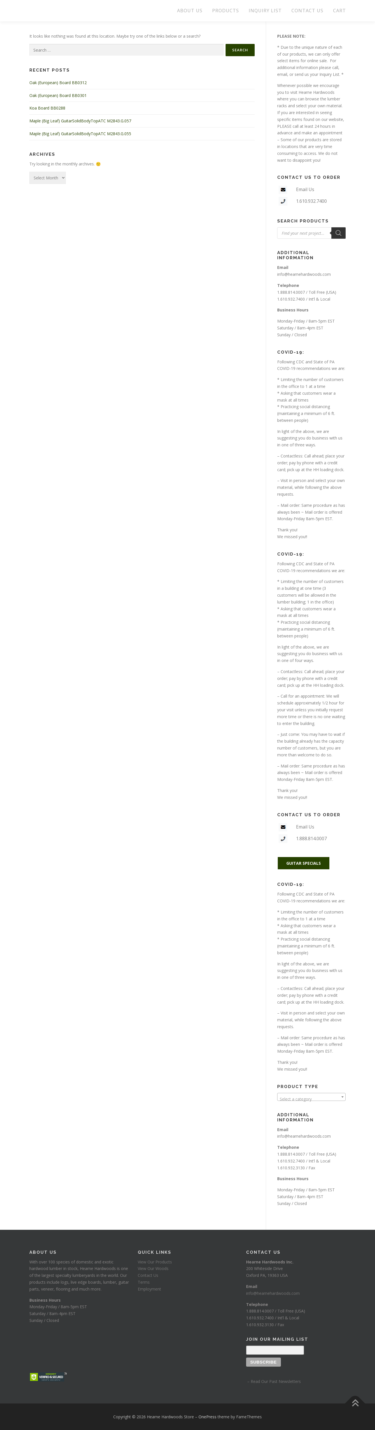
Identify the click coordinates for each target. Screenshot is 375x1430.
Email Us (305, 189)
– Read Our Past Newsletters (273, 1381)
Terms (144, 1282)
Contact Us (148, 1275)
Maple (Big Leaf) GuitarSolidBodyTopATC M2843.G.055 (80, 133)
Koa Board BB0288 (47, 108)
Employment (149, 1289)
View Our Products (155, 1262)
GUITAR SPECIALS (303, 863)
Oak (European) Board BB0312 (58, 82)
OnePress (207, 1416)
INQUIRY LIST (265, 10)
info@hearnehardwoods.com (304, 274)
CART (339, 10)
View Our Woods (153, 1268)
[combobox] (311, 1097)
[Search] (338, 233)
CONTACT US (307, 10)
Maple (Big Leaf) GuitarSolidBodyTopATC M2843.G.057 (80, 120)
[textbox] (311, 1099)
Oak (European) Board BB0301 (58, 95)
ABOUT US (189, 10)
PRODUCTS (225, 10)
